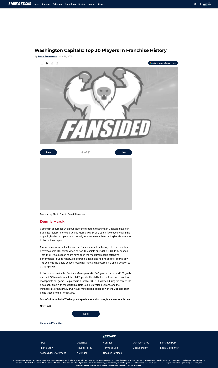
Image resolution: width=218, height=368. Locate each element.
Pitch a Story (47, 347)
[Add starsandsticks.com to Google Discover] (163, 63)
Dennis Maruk (52, 221)
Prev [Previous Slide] (48, 152)
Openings (82, 342)
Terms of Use (110, 347)
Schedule (57, 4)
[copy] (57, 63)
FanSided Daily (168, 342)
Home (43, 323)
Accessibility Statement (53, 352)
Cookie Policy (140, 347)
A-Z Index (82, 352)
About (43, 342)
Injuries (91, 4)
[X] (195, 4)
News (36, 4)
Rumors (46, 4)
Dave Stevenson (47, 56)
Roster (81, 4)
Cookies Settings (112, 352)
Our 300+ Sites (141, 342)
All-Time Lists (55, 323)
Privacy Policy (84, 347)
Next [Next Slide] (123, 152)
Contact (107, 342)
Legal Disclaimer (169, 347)
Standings (70, 4)
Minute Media (25, 360)
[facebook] (200, 4)
